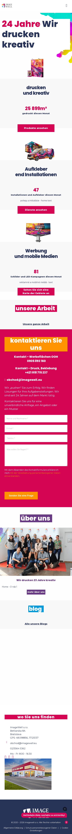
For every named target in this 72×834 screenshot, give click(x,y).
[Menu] (66, 5)
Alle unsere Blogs (36, 623)
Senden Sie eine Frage (21, 495)
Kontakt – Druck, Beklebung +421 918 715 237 (36, 370)
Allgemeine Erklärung (13, 828)
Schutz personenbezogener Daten (41, 828)
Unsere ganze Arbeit (36, 324)
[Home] (7, 5)
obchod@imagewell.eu (23, 380)
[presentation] (23, 485)
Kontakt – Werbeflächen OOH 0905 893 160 (36, 359)
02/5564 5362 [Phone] (17, 748)
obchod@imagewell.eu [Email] (23, 743)
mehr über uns (36, 592)
